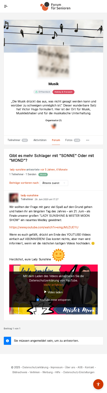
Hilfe (58, 372)
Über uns (70, 367)
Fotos (72, 140)
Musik (43, 174)
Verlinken (35, 372)
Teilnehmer (17, 140)
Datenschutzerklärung (35, 367)
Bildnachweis (20, 372)
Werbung (47, 372)
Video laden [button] (55, 292)
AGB (80, 367)
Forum (56, 140)
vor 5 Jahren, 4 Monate (54, 169)
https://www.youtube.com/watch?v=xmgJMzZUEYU (43, 227)
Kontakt (89, 367)
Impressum (57, 367)
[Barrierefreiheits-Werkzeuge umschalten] (98, 384)
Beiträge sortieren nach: (24, 182)
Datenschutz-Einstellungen (78, 372)
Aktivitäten (40, 140)
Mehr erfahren (54, 285)
